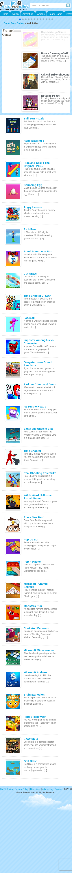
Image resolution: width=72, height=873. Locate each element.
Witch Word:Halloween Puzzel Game (38, 497)
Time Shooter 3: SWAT (38, 295)
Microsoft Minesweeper (39, 650)
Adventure (28, 14)
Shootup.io (31, 738)
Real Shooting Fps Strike (40, 473)
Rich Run (30, 229)
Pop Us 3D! (31, 539)
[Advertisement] (34, 835)
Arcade (41, 14)
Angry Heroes (33, 207)
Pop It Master (32, 561)
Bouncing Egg (33, 184)
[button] (20, 19)
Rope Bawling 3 (34, 140)
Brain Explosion (34, 694)
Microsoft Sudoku (35, 672)
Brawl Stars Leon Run (38, 251)
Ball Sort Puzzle (34, 118)
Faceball (29, 317)
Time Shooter (32, 450)
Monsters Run (33, 605)
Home (5, 14)
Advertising (47, 789)
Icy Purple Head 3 (35, 406)
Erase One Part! (34, 517)
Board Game (55, 14)
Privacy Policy (21, 789)
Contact (58, 789)
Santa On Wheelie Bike (38, 428)
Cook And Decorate (36, 628)
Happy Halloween (35, 716)
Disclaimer (35, 789)
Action (15, 14)
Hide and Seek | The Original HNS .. (37, 164)
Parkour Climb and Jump (40, 384)
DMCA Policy (6, 789)
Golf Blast (30, 761)
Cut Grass (30, 273)
